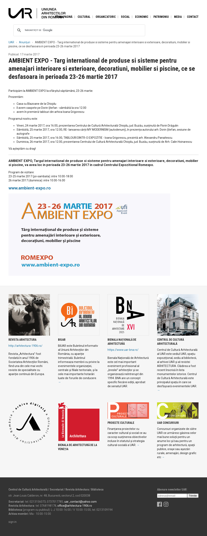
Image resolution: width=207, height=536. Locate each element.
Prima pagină (63, 16)
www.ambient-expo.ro (29, 188)
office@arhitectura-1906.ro (74, 505)
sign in (12, 521)
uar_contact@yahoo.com (80, 501)
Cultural (84, 16)
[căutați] (78, 30)
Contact (193, 16)
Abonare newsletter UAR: (172, 489)
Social (125, 16)
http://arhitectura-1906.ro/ (25, 345)
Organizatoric (106, 16)
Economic (141, 16)
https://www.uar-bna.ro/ (123, 349)
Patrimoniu (161, 16)
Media (178, 16)
